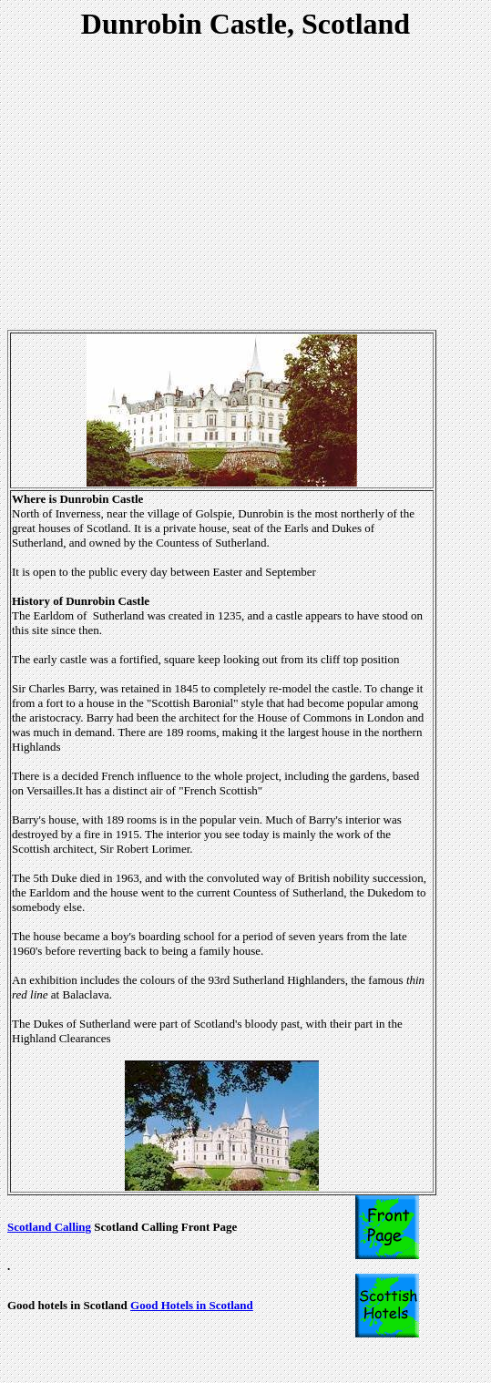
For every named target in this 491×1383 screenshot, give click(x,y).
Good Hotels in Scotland (191, 1305)
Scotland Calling (49, 1227)
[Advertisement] (249, 187)
